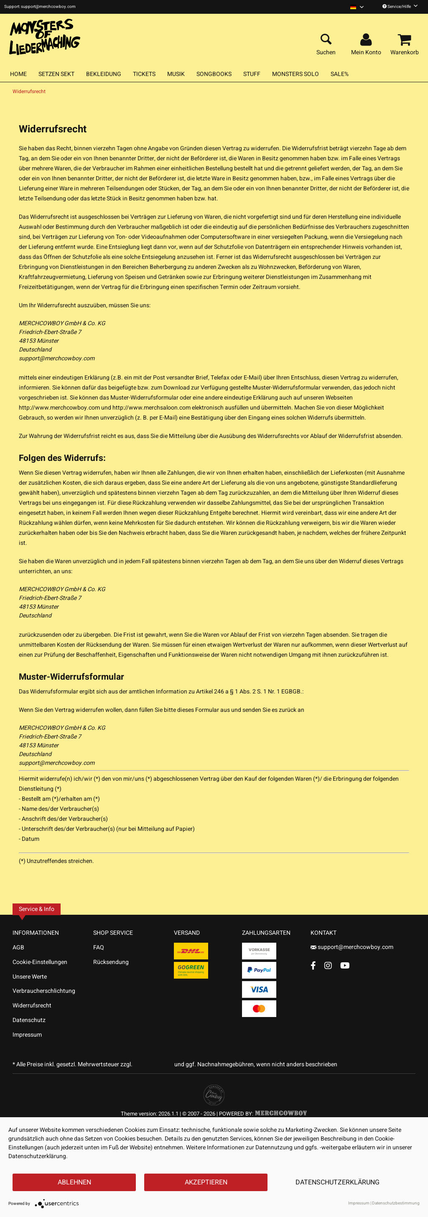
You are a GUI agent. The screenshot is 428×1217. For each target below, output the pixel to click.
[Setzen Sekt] (56, 74)
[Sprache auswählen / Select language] (357, 7)
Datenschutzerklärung (338, 1182)
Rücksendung (111, 962)
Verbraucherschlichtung (44, 991)
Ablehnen (74, 1182)
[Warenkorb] (406, 40)
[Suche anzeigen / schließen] (326, 40)
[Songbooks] (214, 74)
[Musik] (176, 74)
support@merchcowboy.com (56, 358)
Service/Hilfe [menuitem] (400, 7)
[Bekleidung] (103, 74)
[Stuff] (251, 74)
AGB (18, 947)
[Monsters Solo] (295, 74)
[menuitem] (357, 7)
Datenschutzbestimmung (396, 1203)
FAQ (98, 947)
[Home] (18, 74)
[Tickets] (144, 74)
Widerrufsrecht (32, 1005)
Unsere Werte (30, 976)
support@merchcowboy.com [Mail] (352, 947)
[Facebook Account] (313, 965)
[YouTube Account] (345, 965)
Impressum (27, 1034)
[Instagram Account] (328, 965)
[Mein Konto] (367, 40)
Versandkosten (153, 1064)
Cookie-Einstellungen (40, 962)
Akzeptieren (206, 1182)
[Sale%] (339, 74)
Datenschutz (29, 1020)
